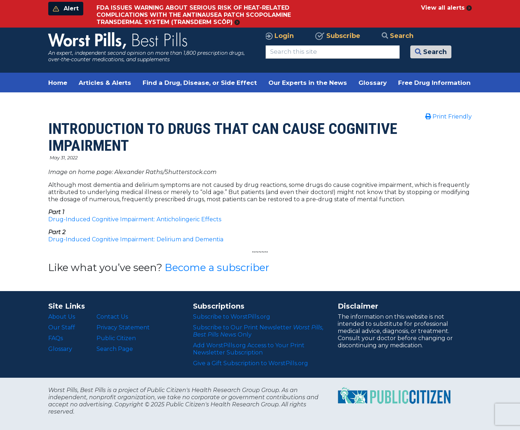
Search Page (114, 349)
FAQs (55, 338)
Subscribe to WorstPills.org (231, 316)
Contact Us (112, 316)
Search (397, 36)
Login (280, 36)
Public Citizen (116, 338)
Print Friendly (448, 116)
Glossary (372, 82)
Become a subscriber (217, 267)
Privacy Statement (123, 327)
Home (57, 82)
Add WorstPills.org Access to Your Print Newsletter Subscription (248, 349)
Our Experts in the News (307, 82)
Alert (66, 8)
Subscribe (337, 36)
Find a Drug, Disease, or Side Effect (200, 82)
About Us (61, 316)
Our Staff (61, 327)
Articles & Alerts (105, 82)
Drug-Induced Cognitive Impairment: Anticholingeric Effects (134, 219)
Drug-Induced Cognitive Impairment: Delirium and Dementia (135, 239)
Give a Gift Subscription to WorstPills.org (250, 363)
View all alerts (446, 7)
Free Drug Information (434, 82)
